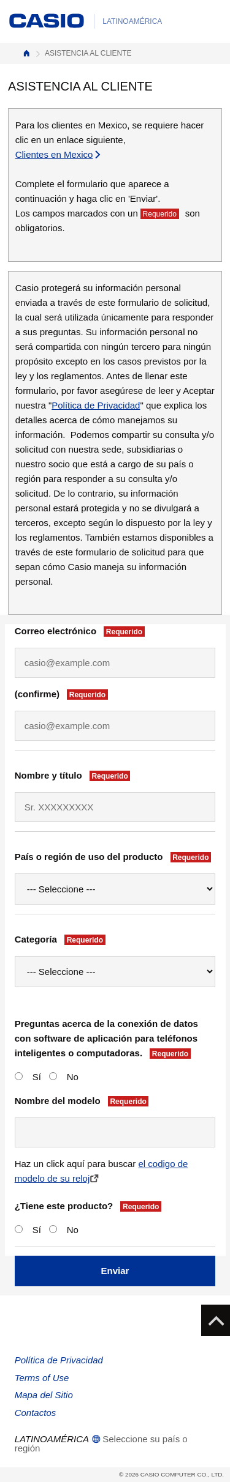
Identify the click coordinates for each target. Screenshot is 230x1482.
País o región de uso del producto (115, 857)
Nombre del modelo (84, 1101)
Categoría (62, 939)
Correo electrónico (81, 631)
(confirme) (63, 694)
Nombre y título (74, 775)
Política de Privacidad (96, 405)
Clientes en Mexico (58, 154)
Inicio (26, 53)
